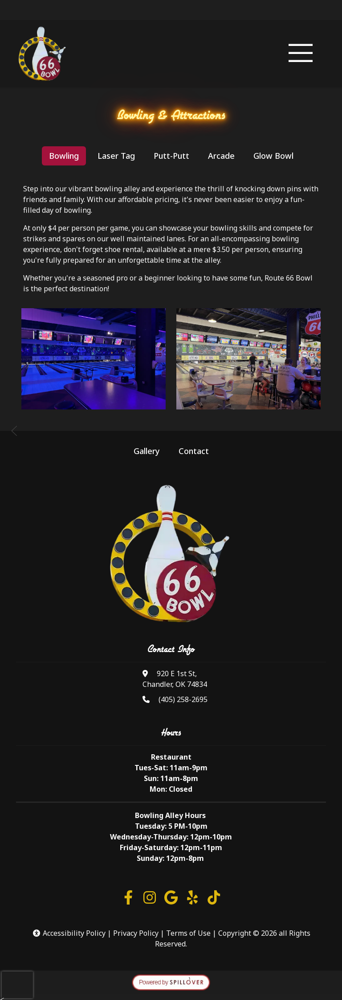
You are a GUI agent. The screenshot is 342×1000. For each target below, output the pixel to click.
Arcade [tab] (221, 155)
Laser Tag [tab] (116, 155)
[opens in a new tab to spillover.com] (171, 982)
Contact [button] (194, 451)
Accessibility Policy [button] (69, 933)
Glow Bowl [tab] (273, 155)
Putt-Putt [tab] (171, 155)
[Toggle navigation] (300, 54)
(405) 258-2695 (183, 699)
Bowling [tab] (64, 155)
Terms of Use (188, 933)
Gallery (147, 451)
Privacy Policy (136, 933)
